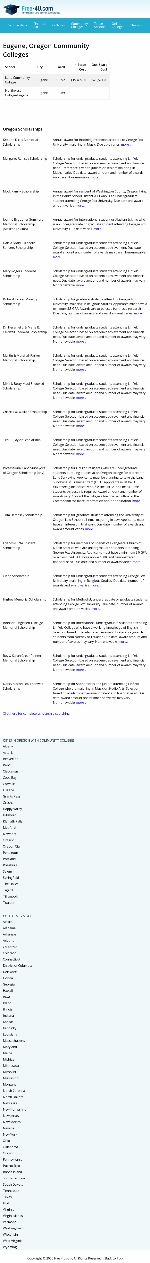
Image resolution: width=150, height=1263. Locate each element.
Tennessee (11, 1191)
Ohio (6, 1141)
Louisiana (10, 1034)
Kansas (8, 1022)
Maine (7, 1053)
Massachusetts (14, 1040)
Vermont (9, 1222)
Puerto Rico (11, 1166)
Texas (7, 1197)
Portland (9, 859)
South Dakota (13, 1184)
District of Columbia (17, 965)
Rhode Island (12, 1172)
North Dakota (13, 1097)
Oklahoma (10, 1147)
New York (10, 1134)
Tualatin (9, 902)
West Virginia (12, 1241)
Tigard (8, 890)
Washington (12, 1228)
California (10, 947)
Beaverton (10, 759)
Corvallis (9, 784)
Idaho (7, 1003)
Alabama (9, 928)
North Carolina (14, 1090)
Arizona (8, 940)
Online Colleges (118, 25)
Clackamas (10, 771)
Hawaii (8, 990)
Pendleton (10, 852)
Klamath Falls (12, 821)
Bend (7, 765)
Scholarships (17, 25)
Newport (9, 834)
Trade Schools (99, 25)
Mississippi (11, 1078)
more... (126, 144)
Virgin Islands (13, 1216)
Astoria (8, 752)
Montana (9, 1084)
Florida (8, 978)
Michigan (9, 1059)
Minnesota (11, 1065)
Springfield (11, 877)
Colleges (58, 25)
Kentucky (9, 1028)
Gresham (9, 802)
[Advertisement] (74, 111)
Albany (8, 746)
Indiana (8, 1015)
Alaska (7, 922)
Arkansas (10, 934)
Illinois (7, 1009)
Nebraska (10, 1103)
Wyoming (10, 1247)
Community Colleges (79, 25)
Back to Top (114, 1258)
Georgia (9, 984)
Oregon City (12, 846)
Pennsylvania (12, 1159)
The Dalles (11, 884)
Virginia (8, 1209)
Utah (6, 1203)
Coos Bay (10, 777)
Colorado (9, 953)
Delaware (10, 972)
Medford (9, 827)
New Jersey (11, 1116)
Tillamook (10, 896)
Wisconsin (10, 1234)
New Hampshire (15, 1109)
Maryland (10, 1047)
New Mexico (12, 1122)
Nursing (136, 25)
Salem (7, 871)
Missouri (9, 1072)
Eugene (8, 790)
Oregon (8, 1153)
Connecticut (11, 959)
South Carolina (14, 1178)
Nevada (8, 1128)
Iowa (6, 997)
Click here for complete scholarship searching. (36, 713)
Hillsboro (9, 815)
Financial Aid (39, 25)
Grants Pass (12, 796)
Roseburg (10, 865)
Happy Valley (12, 809)
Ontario (8, 840)
